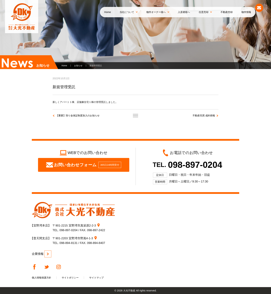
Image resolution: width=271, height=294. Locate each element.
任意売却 (205, 12)
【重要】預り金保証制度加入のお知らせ (78, 115)
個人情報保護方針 (41, 277)
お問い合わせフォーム (83, 164)
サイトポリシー (70, 277)
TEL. (187, 165)
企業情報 (41, 253)
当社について (129, 12)
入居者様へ (184, 12)
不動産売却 (227, 12)
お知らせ (78, 65)
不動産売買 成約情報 (204, 115)
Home (107, 12)
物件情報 (246, 12)
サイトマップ (96, 277)
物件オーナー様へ (157, 12)
